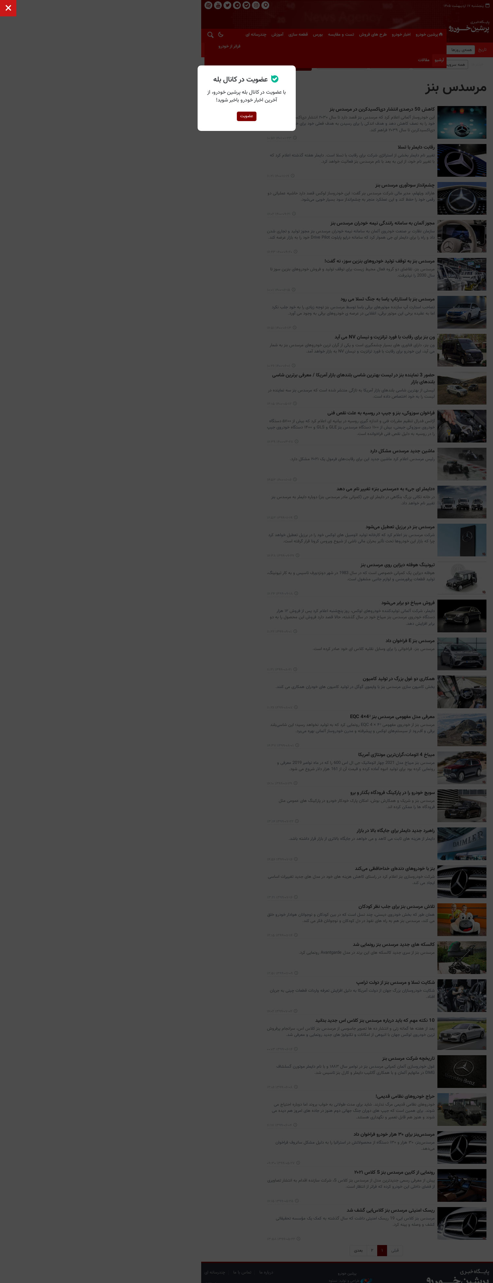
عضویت (246, 116)
